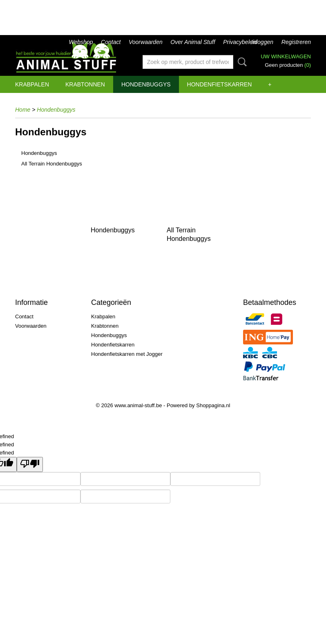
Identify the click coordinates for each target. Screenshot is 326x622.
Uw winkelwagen (286, 56)
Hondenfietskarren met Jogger (127, 354)
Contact (111, 42)
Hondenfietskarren (219, 84)
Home (22, 109)
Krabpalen (32, 84)
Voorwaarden (146, 42)
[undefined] (30, 464)
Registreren (296, 42)
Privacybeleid (240, 42)
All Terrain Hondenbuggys (51, 164)
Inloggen (262, 42)
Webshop (81, 42)
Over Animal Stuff (192, 42)
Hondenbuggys (146, 84)
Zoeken (240, 62)
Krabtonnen (85, 84)
